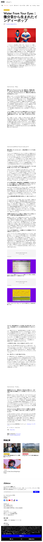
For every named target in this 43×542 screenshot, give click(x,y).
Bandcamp (29, 424)
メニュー (8, 2)
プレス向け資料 (6, 524)
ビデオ (27, 5)
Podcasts (38, 5)
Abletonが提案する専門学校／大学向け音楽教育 (13, 508)
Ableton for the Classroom (8, 506)
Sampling (15, 435)
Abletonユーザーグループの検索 (10, 512)
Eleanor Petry (12, 429)
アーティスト (6, 5)
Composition (11, 435)
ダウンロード (16, 5)
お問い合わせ (6, 523)
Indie (18, 435)
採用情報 (5, 497)
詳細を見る (31, 539)
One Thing (34, 5)
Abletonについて (7, 496)
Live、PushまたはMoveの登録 (9, 495)
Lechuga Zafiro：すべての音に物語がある (30, 455)
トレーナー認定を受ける (8, 515)
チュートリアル (22, 5)
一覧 (2, 5)
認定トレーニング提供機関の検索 (10, 513)
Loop (30, 5)
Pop (19, 435)
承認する (21, 536)
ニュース (11, 5)
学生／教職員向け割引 (8, 505)
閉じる (11, 539)
